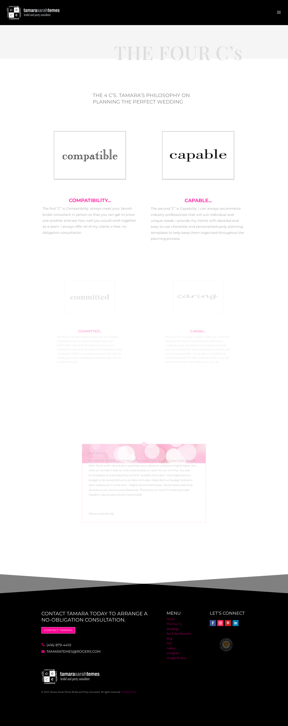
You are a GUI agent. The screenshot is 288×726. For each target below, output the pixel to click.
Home (170, 619)
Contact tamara (58, 630)
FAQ (169, 643)
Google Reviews (177, 658)
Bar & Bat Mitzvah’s (179, 633)
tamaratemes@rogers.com (73, 651)
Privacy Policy (129, 692)
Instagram (173, 653)
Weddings (173, 629)
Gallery (171, 648)
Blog (169, 638)
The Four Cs (174, 624)
